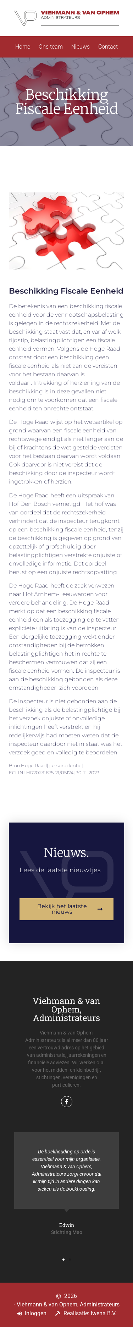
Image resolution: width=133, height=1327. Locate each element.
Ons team (51, 46)
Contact (108, 46)
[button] (63, 1259)
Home (22, 46)
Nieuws (80, 46)
